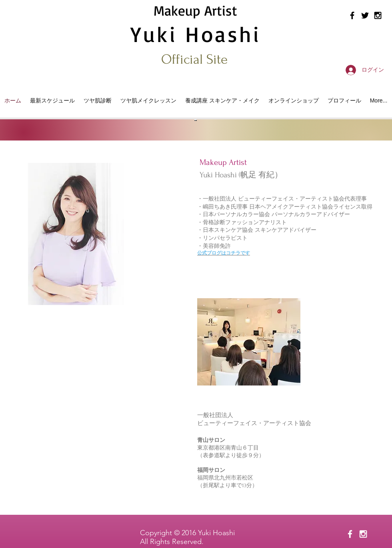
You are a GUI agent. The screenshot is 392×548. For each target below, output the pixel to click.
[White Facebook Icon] (350, 534)
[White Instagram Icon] (363, 534)
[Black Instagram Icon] (378, 15)
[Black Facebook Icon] (352, 15)
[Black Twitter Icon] (365, 15)
